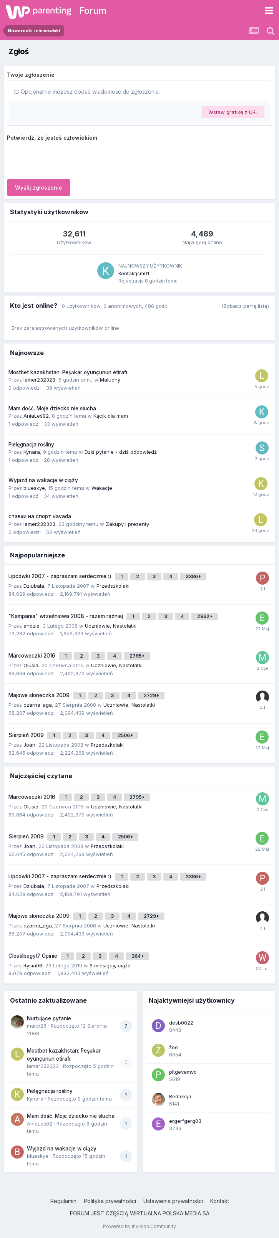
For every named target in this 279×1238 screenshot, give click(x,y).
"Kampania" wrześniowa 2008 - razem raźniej (66, 616)
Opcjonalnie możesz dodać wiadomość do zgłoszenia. (87, 91)
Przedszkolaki (113, 586)
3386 (193, 576)
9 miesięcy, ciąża (110, 965)
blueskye (34, 488)
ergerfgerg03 (185, 1121)
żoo (173, 1047)
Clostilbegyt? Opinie (33, 956)
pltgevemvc (183, 1072)
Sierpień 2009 (26, 735)
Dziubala (33, 586)
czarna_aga (37, 705)
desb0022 (181, 1023)
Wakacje (101, 488)
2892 (204, 616)
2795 (137, 656)
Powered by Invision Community (139, 1226)
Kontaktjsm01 (133, 273)
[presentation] (65, 159)
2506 (125, 735)
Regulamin (63, 1201)
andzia (31, 626)
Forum (92, 10)
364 (137, 956)
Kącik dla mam (110, 416)
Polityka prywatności (110, 1201)
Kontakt (219, 1201)
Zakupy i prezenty (127, 524)
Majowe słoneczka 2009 (39, 695)
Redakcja (180, 1096)
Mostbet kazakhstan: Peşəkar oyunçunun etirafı (67, 372)
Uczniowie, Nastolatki (110, 626)
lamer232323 (39, 380)
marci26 (36, 1026)
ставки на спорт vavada (39, 516)
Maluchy (110, 380)
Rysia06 (32, 965)
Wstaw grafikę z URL (233, 112)
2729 (151, 695)
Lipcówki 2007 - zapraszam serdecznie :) (60, 576)
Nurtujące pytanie (49, 1018)
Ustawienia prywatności (173, 1201)
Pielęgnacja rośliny (31, 444)
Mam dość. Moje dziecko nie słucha (52, 408)
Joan (29, 745)
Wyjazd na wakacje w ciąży (43, 480)
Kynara (31, 452)
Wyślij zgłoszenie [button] (38, 187)
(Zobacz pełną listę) (245, 306)
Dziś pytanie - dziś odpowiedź (121, 452)
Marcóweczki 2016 (32, 656)
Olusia (30, 665)
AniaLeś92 (36, 416)
